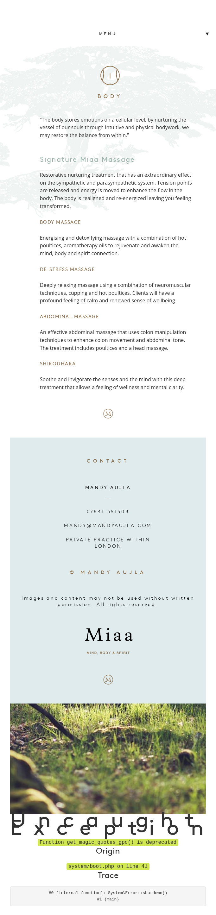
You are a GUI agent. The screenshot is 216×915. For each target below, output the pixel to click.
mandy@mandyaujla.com (108, 525)
